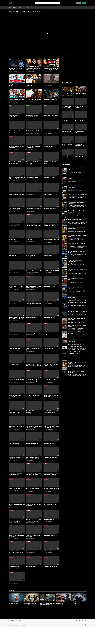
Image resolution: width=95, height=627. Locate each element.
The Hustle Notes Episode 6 (49, 286)
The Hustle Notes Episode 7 (49, 84)
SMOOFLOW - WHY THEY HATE (50, 566)
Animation (11, 590)
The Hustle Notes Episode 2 (15, 333)
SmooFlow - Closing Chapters (49, 208)
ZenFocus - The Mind (48, 146)
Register (9, 623)
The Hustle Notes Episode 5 (15, 301)
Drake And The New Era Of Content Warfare (77, 194)
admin (11, 71)
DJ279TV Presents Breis (31, 193)
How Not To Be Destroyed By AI (50, 301)
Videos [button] (15, 7)
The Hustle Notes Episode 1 (32, 333)
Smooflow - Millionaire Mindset (16, 130)
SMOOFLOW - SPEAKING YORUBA (16, 582)
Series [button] (21, 7)
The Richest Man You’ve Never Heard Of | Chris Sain (25, 12)
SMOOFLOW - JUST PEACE (49, 177)
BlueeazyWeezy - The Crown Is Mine (51, 115)
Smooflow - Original (30, 566)
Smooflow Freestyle (13, 270)
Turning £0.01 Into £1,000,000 (15, 348)
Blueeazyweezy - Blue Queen (32, 115)
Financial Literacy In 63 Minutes (15, 488)
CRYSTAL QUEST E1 (47, 255)
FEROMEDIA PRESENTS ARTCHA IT (33, 395)
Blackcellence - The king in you (50, 550)
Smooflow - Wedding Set (14, 224)
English (84, 624)
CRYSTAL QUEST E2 (30, 255)
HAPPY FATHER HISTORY (48, 519)
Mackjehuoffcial (30, 133)
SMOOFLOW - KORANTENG (81, 93)
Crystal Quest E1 (29, 239)
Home (10, 7)
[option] (16, 600)
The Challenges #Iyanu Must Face (50, 535)
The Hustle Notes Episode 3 (49, 317)
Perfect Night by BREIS (14, 364)
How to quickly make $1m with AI (50, 504)
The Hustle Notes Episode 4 (32, 317)
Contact (12, 620)
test (13, 623)
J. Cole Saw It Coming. (48, 348)
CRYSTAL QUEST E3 (13, 255)
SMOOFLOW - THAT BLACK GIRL (50, 457)
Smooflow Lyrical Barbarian (32, 177)
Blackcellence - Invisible (14, 566)
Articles (27, 7)
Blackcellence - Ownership (32, 550)
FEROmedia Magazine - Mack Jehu (33, 99)
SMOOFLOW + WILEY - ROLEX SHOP (51, 270)
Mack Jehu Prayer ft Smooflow (50, 99)
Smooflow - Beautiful (66, 131)
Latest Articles (66, 164)
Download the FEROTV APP (74, 351)
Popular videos (66, 82)
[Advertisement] (78, 67)
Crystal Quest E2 (12, 239)
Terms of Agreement (20, 620)
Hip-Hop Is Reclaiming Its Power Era (76, 346)
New (10, 55)
